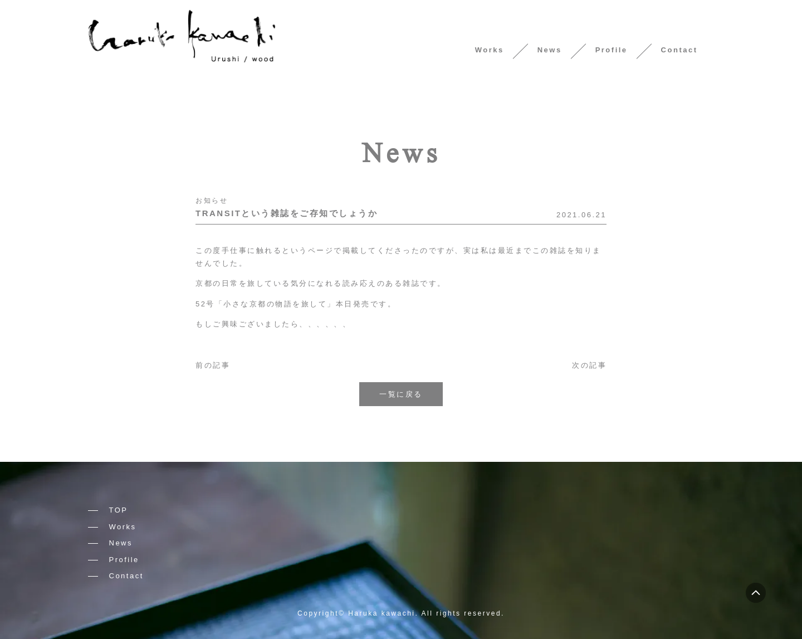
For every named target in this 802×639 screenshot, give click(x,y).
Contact (679, 50)
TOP (118, 510)
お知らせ (211, 200)
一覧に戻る (401, 394)
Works (489, 50)
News (549, 50)
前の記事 (212, 365)
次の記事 (589, 365)
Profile (611, 50)
